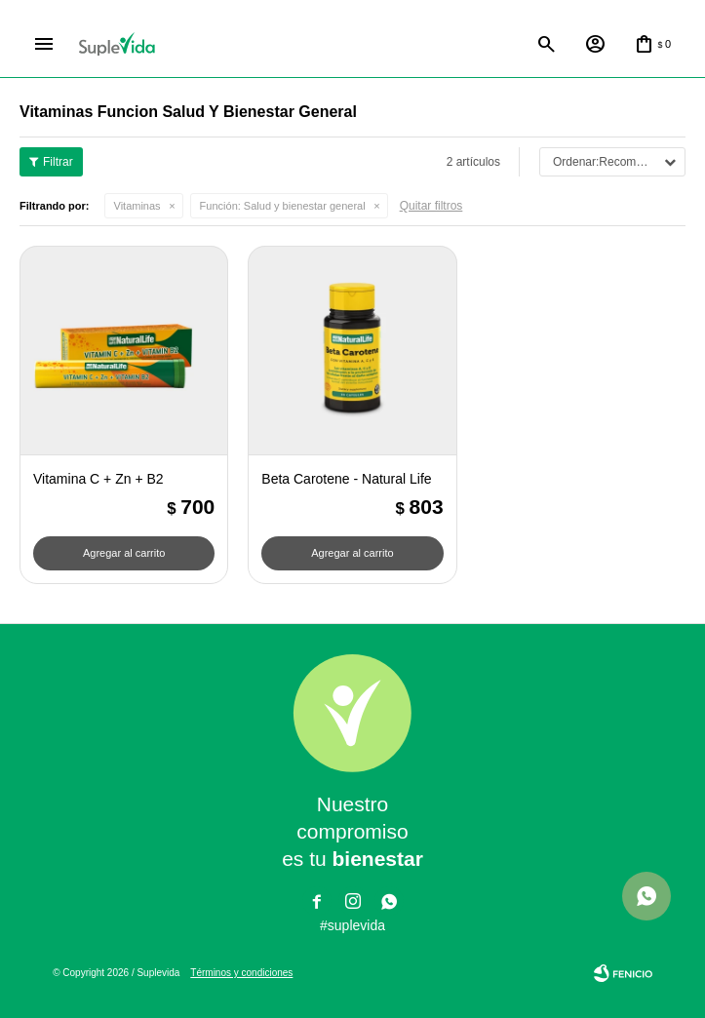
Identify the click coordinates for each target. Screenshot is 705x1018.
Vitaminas (137, 206)
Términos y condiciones (241, 972)
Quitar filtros (431, 206)
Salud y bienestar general (283, 206)
